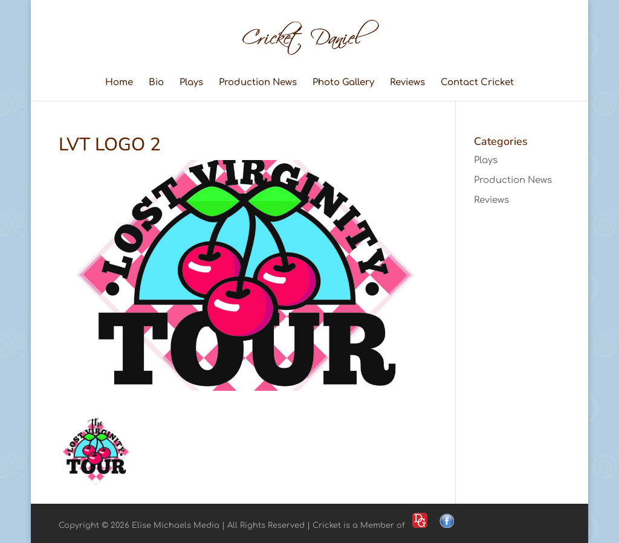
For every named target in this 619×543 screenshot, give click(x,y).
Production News (258, 83)
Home (119, 83)
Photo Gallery (343, 83)
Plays (191, 83)
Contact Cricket (477, 83)
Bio (156, 83)
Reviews (407, 83)
